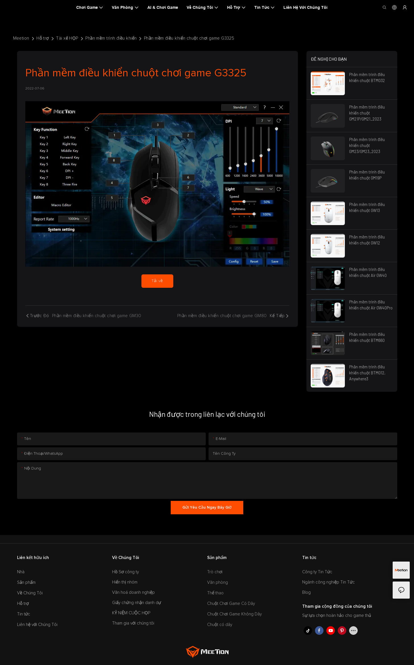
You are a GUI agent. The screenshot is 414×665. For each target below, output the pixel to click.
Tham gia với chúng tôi (133, 623)
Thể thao (215, 593)
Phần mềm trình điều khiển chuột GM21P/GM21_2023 (367, 113)
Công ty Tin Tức (317, 572)
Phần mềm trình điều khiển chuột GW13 (367, 207)
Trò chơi (215, 572)
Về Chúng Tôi (30, 593)
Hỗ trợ (42, 38)
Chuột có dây (219, 625)
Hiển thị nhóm (124, 582)
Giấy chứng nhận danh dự (136, 603)
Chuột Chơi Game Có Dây (231, 603)
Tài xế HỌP (67, 38)
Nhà (20, 572)
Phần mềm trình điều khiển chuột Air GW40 (368, 272)
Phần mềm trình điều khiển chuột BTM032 (367, 77)
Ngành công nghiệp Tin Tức (328, 582)
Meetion (21, 38)
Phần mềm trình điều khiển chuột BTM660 (367, 337)
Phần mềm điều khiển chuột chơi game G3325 (189, 38)
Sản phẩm (26, 582)
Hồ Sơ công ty (125, 572)
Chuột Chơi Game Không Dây (234, 614)
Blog (306, 592)
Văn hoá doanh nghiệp (133, 592)
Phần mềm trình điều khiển (111, 38)
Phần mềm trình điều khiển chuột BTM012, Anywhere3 (367, 372)
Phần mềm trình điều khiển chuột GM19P (367, 175)
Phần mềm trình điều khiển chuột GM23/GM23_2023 (367, 145)
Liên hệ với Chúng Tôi (37, 625)
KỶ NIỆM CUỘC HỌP (131, 613)
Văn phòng (217, 582)
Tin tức (23, 614)
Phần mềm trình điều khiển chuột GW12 (367, 239)
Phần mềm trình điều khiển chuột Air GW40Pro (371, 304)
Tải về (157, 281)
